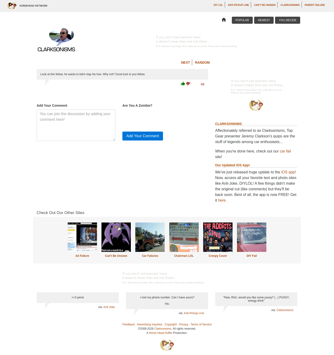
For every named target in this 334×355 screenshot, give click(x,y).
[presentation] (158, 118)
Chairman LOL (184, 255)
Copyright (171, 324)
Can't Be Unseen (265, 5)
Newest (264, 20)
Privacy (183, 324)
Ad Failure (82, 255)
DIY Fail (252, 255)
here (221, 200)
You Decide (287, 20)
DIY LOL (218, 5)
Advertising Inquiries (149, 324)
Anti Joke (109, 307)
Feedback (128, 324)
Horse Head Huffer (160, 333)
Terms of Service (201, 324)
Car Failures (150, 255)
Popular (242, 20)
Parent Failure (315, 5)
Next (185, 62)
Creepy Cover (218, 255)
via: (100, 307)
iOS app (288, 172)
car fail (285, 151)
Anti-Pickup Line (238, 5)
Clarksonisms (289, 5)
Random (202, 62)
